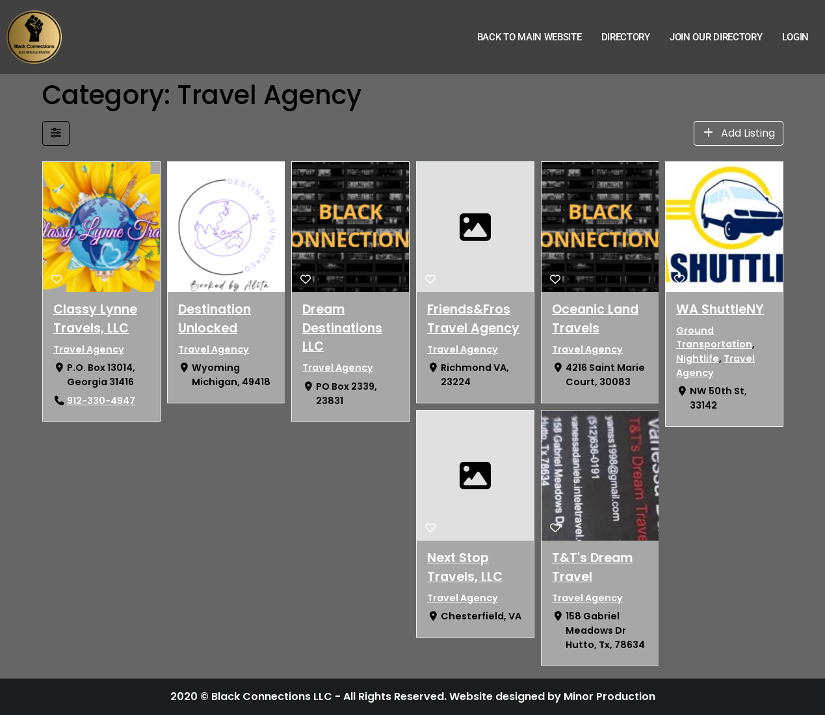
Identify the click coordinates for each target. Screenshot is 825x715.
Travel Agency (88, 349)
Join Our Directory (716, 37)
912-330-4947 (100, 400)
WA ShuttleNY (720, 309)
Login (795, 37)
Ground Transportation (714, 337)
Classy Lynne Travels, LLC (95, 319)
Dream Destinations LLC (342, 328)
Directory (625, 37)
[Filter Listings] (56, 133)
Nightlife (697, 358)
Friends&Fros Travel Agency (472, 319)
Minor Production (609, 696)
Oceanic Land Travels (594, 319)
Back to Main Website (529, 37)
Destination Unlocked (213, 319)
